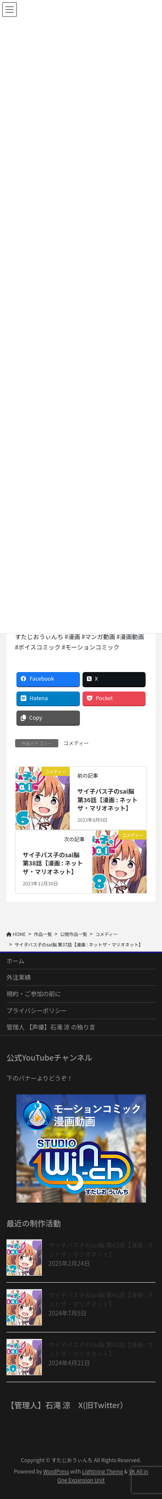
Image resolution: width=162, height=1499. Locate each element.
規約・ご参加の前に (33, 993)
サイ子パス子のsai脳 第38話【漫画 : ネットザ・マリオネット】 (52, 863)
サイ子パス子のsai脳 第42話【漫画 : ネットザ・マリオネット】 (100, 1249)
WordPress (56, 1471)
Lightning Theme (102, 1471)
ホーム (15, 960)
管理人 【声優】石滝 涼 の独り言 (50, 1027)
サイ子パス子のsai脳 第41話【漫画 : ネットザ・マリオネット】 (100, 1299)
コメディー (76, 742)
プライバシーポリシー (36, 1010)
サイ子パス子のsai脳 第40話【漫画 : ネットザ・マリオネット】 (100, 1349)
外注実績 (18, 977)
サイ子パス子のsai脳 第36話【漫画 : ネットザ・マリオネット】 (107, 799)
